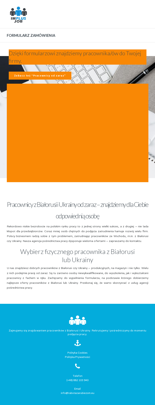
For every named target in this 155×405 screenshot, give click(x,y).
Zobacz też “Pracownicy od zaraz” (40, 75)
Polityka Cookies (77, 352)
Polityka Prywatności (77, 357)
